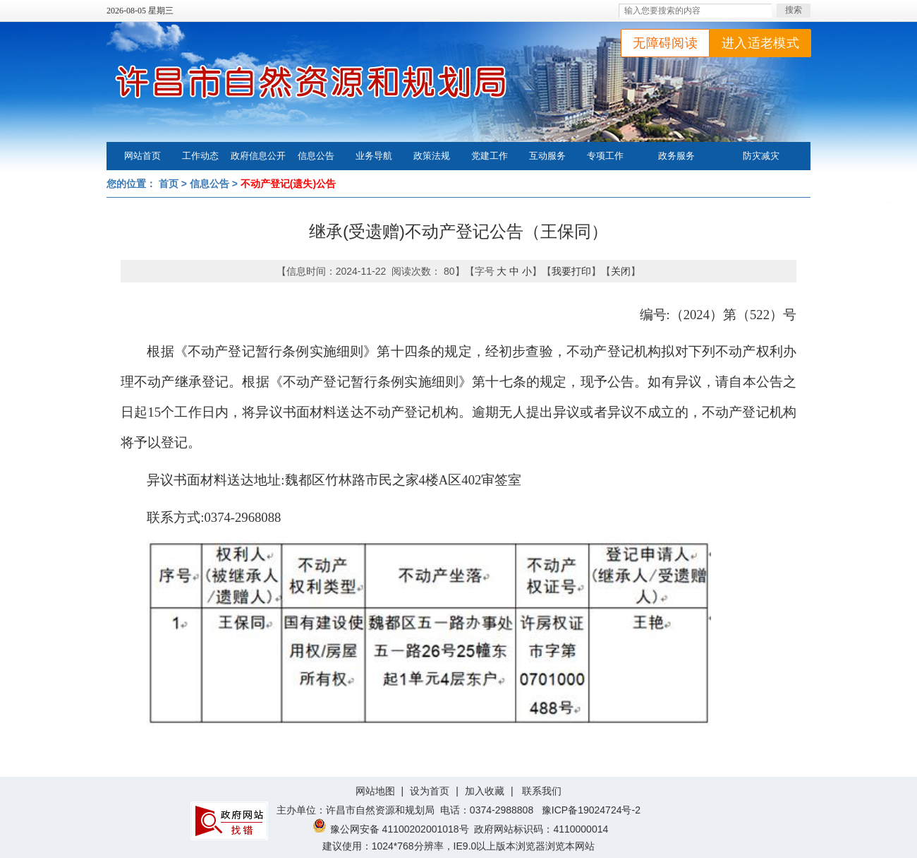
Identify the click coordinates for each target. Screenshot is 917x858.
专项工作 (605, 155)
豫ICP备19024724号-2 (591, 810)
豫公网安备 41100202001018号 (390, 829)
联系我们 (541, 791)
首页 (168, 183)
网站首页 (142, 155)
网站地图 (375, 791)
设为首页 (429, 791)
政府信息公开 (258, 155)
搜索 (793, 10)
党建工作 (489, 155)
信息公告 (316, 155)
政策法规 (431, 155)
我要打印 (571, 271)
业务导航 (374, 155)
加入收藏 (484, 791)
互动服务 (547, 155)
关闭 (621, 271)
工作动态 (200, 155)
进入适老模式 (760, 43)
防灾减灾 (761, 155)
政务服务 (676, 155)
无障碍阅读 (665, 43)
